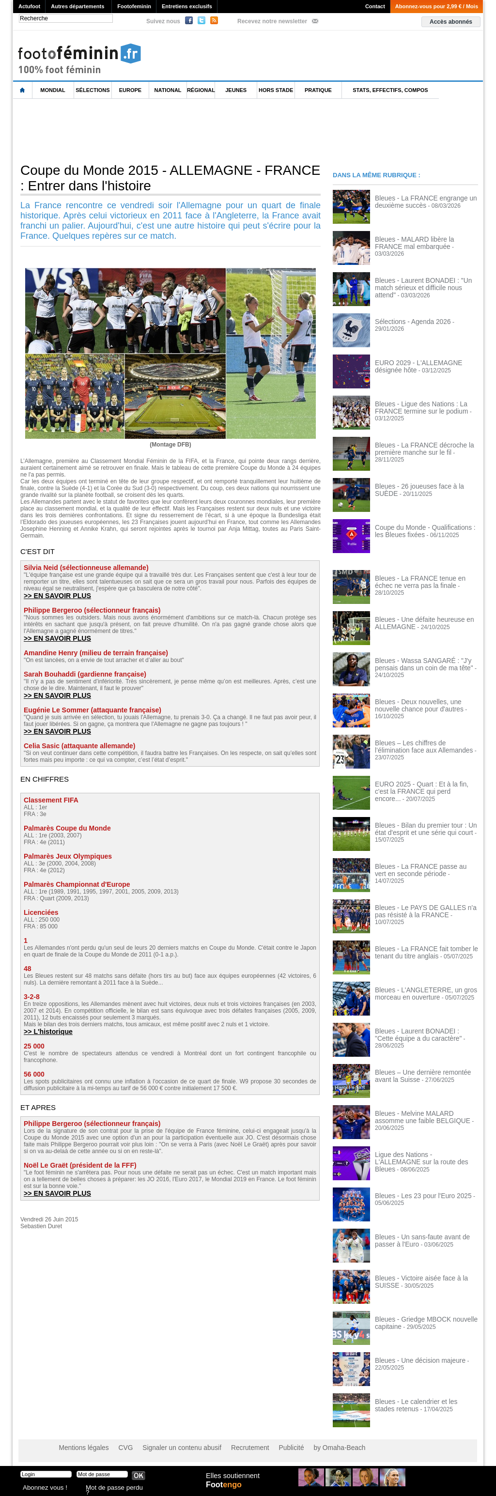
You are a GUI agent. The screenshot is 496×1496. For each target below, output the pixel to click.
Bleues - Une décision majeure (414, 1360)
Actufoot (29, 6)
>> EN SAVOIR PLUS (55, 595)
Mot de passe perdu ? (111, 1488)
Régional (201, 90)
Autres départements (77, 6)
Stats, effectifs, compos (390, 90)
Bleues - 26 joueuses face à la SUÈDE (424, 486)
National (168, 90)
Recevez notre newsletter (272, 21)
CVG (118, 1447)
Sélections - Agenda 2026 (408, 321)
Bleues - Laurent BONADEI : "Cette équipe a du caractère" (420, 1034)
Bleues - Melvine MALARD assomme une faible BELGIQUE (422, 1117)
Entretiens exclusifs (187, 6)
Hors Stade (276, 90)
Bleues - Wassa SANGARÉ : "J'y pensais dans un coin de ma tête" (418, 664)
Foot (226, 1490)
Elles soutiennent (232, 1480)
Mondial (52, 90)
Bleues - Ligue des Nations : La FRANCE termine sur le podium (415, 407)
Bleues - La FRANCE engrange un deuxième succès (419, 201)
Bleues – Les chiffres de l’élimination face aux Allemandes (422, 746)
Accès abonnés (451, 21)
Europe (130, 90)
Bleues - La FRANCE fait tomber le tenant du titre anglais (420, 952)
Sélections (92, 90)
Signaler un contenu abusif (169, 1447)
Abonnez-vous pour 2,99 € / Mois (436, 6)
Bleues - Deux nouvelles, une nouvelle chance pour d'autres (424, 705)
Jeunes (236, 90)
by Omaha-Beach (310, 1447)
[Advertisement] (189, 130)
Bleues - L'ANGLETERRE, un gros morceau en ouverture (419, 993)
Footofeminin (134, 6)
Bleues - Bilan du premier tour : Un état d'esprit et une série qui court (425, 828)
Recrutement (230, 1447)
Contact (375, 6)
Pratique (318, 90)
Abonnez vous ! (41, 1488)
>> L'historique (46, 1029)
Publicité (267, 1447)
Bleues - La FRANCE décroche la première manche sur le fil (418, 448)
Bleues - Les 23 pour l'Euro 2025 (417, 1195)
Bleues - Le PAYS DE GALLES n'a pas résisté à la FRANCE (425, 911)
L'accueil (22, 90)
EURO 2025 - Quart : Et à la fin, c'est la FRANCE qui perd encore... (425, 787)
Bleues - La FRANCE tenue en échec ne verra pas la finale (423, 581)
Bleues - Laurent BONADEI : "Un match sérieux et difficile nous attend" (426, 284)
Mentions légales (81, 1447)
